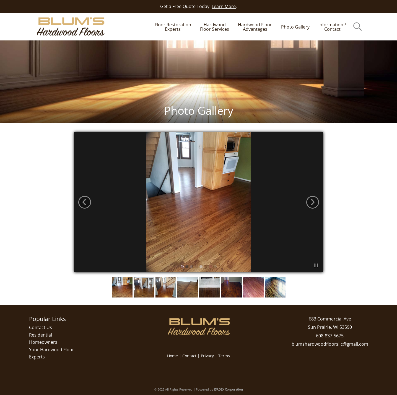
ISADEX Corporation (228, 389)
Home (172, 355)
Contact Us (40, 327)
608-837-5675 (330, 336)
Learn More (224, 6)
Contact (189, 355)
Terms (224, 355)
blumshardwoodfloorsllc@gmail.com (330, 344)
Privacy (207, 355)
